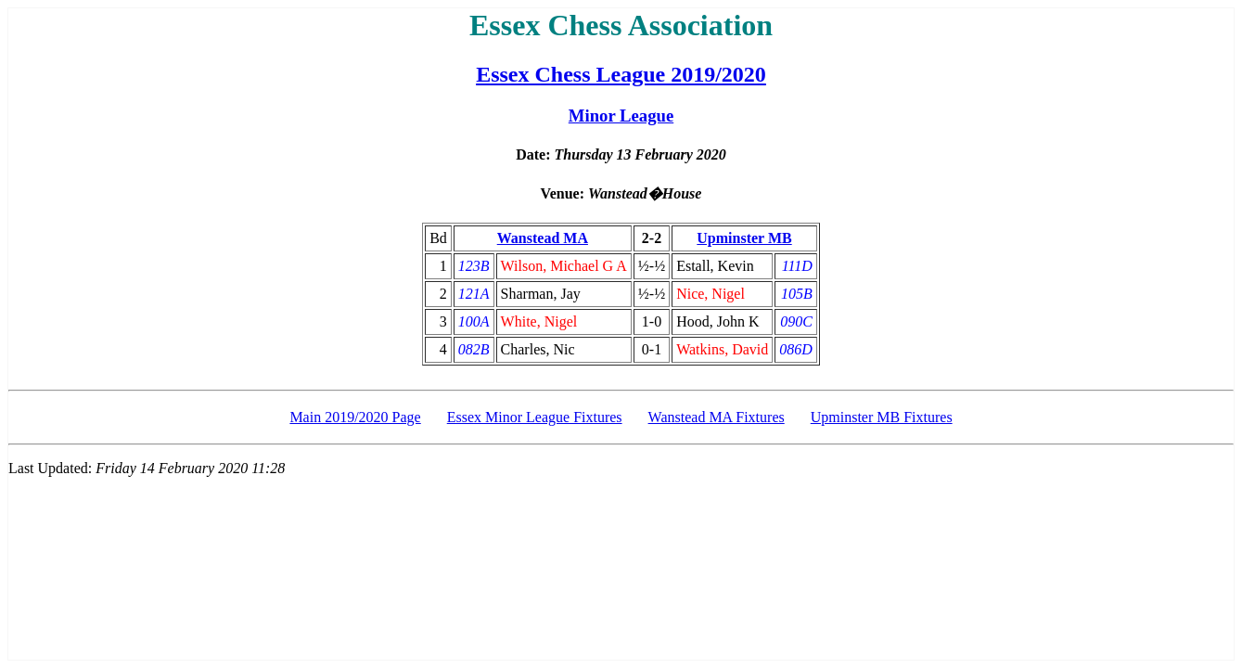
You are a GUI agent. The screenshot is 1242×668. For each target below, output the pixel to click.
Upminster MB (744, 238)
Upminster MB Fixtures (882, 417)
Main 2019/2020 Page (354, 417)
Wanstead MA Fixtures (716, 417)
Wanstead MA (542, 238)
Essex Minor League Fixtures (534, 417)
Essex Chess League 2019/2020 (621, 74)
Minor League (621, 115)
